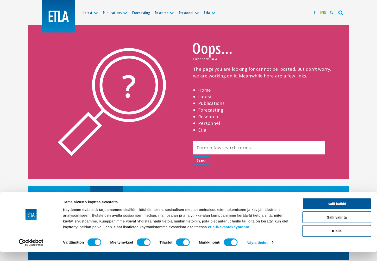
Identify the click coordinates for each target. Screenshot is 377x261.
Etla (207, 12)
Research (161, 12)
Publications (112, 12)
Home (204, 90)
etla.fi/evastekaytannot (228, 236)
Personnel (186, 12)
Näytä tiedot (257, 251)
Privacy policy (251, 196)
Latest (87, 12)
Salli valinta (337, 226)
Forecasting (141, 12)
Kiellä (337, 240)
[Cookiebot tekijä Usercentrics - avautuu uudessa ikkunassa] (31, 251)
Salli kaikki (337, 213)
